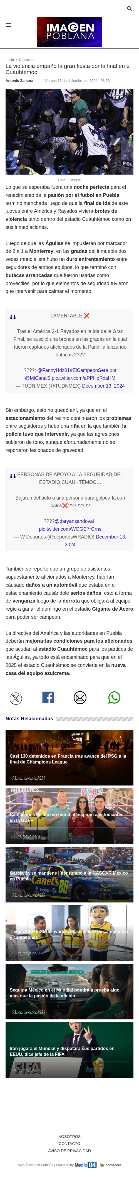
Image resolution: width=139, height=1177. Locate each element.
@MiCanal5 (37, 378)
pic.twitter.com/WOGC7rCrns (70, 529)
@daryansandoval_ (75, 521)
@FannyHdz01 (53, 370)
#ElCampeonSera (89, 370)
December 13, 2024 (103, 386)
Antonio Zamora (19, 81)
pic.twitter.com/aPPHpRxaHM (84, 378)
